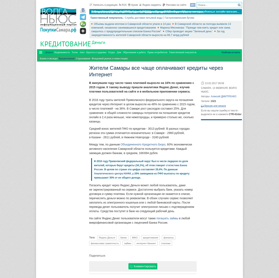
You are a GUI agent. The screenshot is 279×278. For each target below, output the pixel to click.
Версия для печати (215, 105)
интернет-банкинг (146, 243)
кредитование (150, 237)
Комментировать (143, 266)
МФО (135, 237)
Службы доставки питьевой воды (144, 17)
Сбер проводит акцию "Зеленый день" (189, 31)
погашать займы (167, 218)
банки (123, 237)
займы (127, 243)
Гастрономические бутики (179, 17)
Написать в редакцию (103, 4)
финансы (168, 237)
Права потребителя (157, 52)
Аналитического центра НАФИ (112, 173)
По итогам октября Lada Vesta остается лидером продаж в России (135, 11)
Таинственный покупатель (183, 52)
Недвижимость (62, 52)
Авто (82, 52)
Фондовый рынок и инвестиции (110, 58)
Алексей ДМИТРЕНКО (223, 96)
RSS (123, 4)
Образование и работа (134, 52)
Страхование (83, 58)
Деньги (98, 42)
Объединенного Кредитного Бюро (143, 144)
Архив (133, 4)
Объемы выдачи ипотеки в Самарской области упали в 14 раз (132, 23)
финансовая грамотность (105, 243)
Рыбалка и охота (231, 52)
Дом (119, 52)
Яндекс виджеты (150, 4)
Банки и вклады (49, 58)
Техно (75, 52)
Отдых (111, 52)
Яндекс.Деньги (107, 237)
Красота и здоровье (96, 52)
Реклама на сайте (174, 4)
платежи (165, 243)
